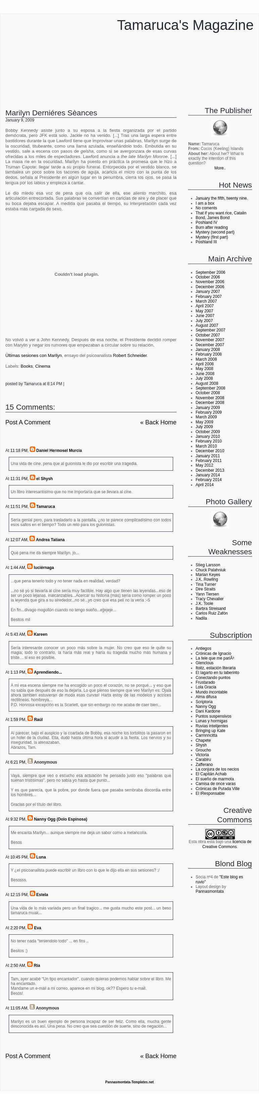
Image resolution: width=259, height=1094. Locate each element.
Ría (37, 965)
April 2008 (205, 364)
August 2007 (207, 325)
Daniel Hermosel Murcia (59, 450)
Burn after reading (212, 227)
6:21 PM (17, 762)
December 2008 (210, 402)
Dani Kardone (208, 711)
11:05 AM (19, 1008)
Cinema (42, 366)
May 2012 (204, 465)
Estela (42, 894)
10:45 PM (19, 857)
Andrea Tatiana (50, 539)
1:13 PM (17, 672)
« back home (158, 422)
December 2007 (210, 345)
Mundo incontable (211, 692)
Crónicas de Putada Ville (218, 788)
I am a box (205, 203)
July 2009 (204, 426)
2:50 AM (17, 965)
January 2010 (208, 436)
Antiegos (203, 648)
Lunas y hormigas (211, 721)
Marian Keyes (208, 574)
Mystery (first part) (212, 237)
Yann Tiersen (207, 594)
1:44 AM (17, 567)
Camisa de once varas (216, 783)
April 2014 (205, 484)
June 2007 (205, 315)
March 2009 (206, 417)
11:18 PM (19, 450)
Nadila (201, 618)
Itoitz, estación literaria (216, 668)
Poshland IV (206, 222)
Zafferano (204, 764)
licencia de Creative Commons (226, 844)
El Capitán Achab (211, 774)
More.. (220, 168)
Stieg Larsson (208, 565)
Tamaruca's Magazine (185, 25)
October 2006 (208, 277)
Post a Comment (27, 422)
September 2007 (210, 330)
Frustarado (205, 682)
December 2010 (210, 451)
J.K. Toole (204, 603)
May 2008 (204, 368)
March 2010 (206, 446)
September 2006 (210, 272)
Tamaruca (45, 506)
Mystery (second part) (215, 232)
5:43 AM (17, 634)
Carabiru (203, 759)
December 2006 (210, 286)
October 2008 (208, 392)
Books (27, 366)
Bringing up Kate (210, 730)
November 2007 (210, 339)
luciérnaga (44, 567)
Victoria (202, 754)
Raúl (38, 719)
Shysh (201, 745)
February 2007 (209, 296)
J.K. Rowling (207, 579)
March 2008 (206, 359)
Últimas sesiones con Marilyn (33, 355)
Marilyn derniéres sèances (51, 112)
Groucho (203, 750)
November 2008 (210, 398)
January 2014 (208, 475)
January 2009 (208, 407)
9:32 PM (17, 819)
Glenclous (204, 663)
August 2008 (207, 383)
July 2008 (204, 378)
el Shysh (44, 478)
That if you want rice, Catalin (221, 213)
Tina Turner (206, 584)
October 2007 (208, 335)
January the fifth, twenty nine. (222, 198)
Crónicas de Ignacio (213, 653)
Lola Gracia (206, 687)
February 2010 (209, 441)
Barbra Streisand (211, 608)
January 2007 (208, 291)
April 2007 (205, 306)
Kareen (41, 634)
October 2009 (208, 431)
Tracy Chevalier (210, 598)
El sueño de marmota (215, 779)
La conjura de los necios (217, 769)
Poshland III (206, 242)
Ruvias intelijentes (212, 726)
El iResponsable (210, 793)
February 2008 (209, 354)
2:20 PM (17, 928)
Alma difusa (206, 696)
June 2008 (205, 373)
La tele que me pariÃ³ (215, 658)
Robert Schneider (130, 355)
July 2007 (204, 320)
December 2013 (210, 470)
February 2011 (209, 460)
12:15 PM (19, 894)
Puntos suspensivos (213, 716)
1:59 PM (17, 719)
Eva (37, 928)
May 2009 (204, 422)
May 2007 (204, 311)
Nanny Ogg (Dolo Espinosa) (60, 819)
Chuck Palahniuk (211, 570)
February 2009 (209, 412)
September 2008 (210, 388)
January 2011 (208, 456)
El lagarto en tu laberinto (217, 672)
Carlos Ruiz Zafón (212, 613)
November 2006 (210, 281)
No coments (206, 208)
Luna (41, 857)
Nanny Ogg (206, 706)
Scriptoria (204, 701)
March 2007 (206, 301)
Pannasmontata (210, 891)
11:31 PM (19, 478)
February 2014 (209, 479)
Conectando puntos (213, 677)
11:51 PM (19, 506)
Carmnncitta (206, 735)
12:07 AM (19, 539)
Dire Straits (205, 589)
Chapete (203, 740)
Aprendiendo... (48, 672)
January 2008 (208, 349)
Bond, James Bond (212, 217)
